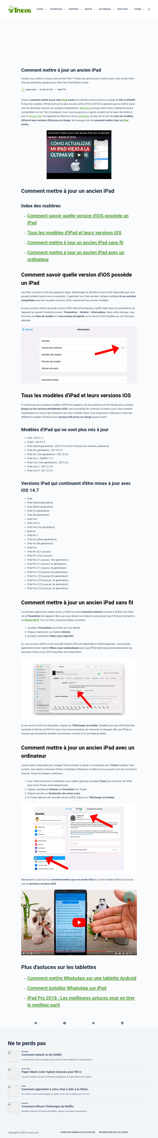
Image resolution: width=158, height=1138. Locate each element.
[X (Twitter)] (64, 1023)
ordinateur (83, 116)
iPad (64, 99)
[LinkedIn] (122, 1023)
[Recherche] (149, 9)
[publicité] (79, 41)
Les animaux (107, 9)
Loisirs (41, 9)
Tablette (61, 90)
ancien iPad (35, 116)
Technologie (58, 9)
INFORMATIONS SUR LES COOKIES (113, 1132)
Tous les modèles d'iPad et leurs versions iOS (74, 232)
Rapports (76, 9)
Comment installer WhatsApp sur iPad (66, 988)
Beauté (90, 9)
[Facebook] (35, 1023)
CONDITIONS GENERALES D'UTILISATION (77, 1132)
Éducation (124, 9)
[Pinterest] (93, 1023)
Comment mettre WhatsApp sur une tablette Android (81, 978)
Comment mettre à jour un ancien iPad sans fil (75, 242)
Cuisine (139, 9)
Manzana (85, 108)
